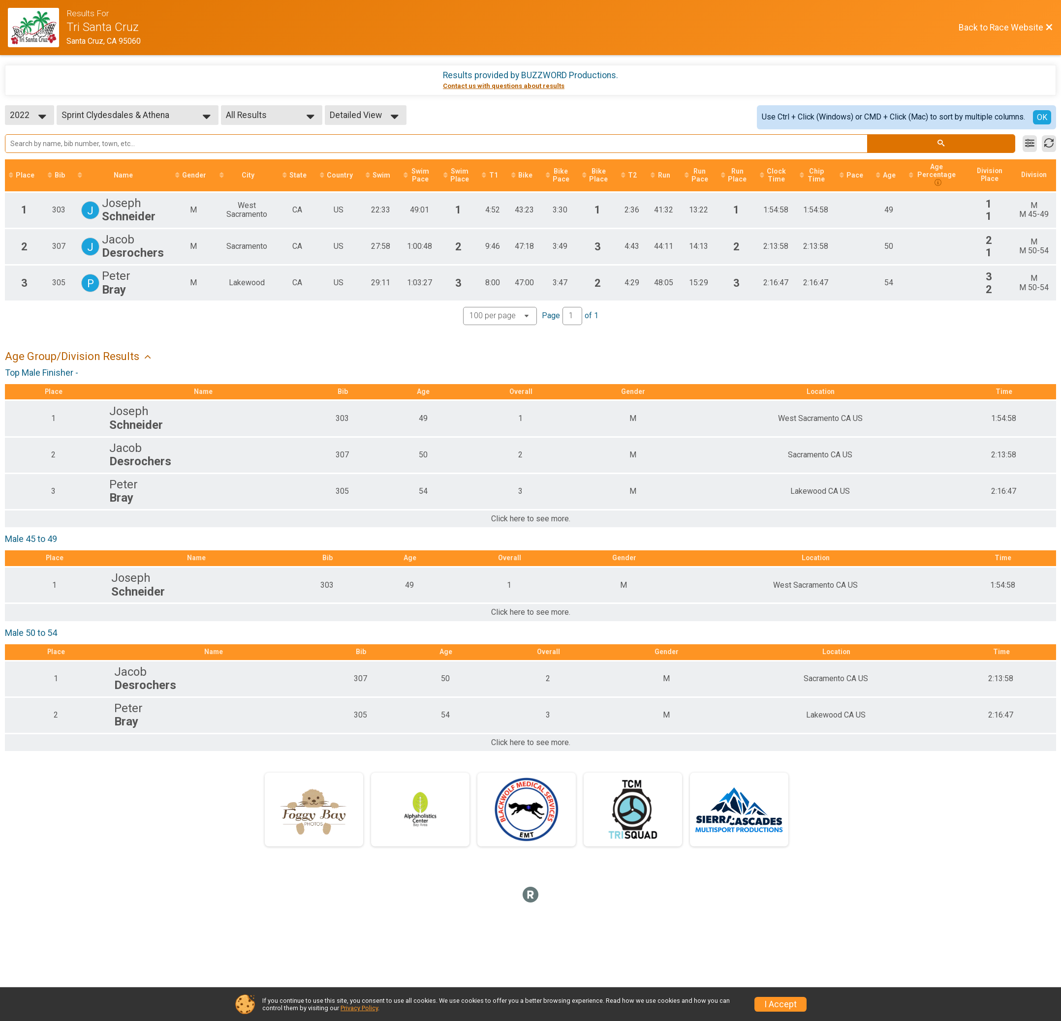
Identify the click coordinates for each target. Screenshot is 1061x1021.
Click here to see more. (530, 519)
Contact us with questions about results (503, 86)
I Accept (780, 1004)
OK (1042, 117)
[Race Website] (37, 27)
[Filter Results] (1030, 143)
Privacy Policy (359, 1008)
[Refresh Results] (1049, 143)
